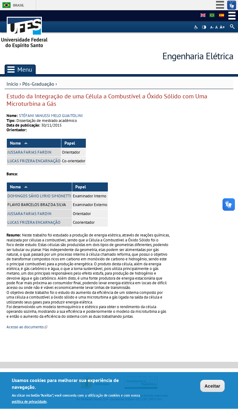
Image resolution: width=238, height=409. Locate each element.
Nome (19, 143)
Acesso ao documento (27, 327)
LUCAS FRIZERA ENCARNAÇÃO (33, 161)
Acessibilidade (196, 27)
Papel (69, 143)
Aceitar (212, 386)
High (204, 27)
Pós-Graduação (38, 84)
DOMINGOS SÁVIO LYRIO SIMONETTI (39, 196)
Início (12, 84)
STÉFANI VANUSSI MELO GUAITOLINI (51, 115)
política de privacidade (29, 402)
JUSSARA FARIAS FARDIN (29, 152)
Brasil (18, 5)
